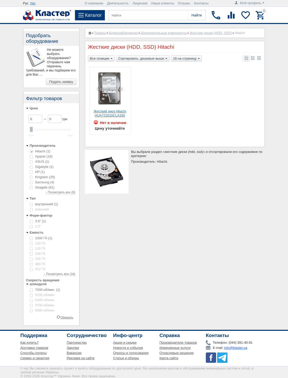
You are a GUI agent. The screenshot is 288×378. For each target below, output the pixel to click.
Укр (33, 3)
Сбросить (67, 317)
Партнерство (77, 342)
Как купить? (29, 342)
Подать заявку (61, 82)
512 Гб (37, 269)
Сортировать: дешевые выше (142, 58)
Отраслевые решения (176, 353)
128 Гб (37, 248)
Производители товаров (178, 342)
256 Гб (37, 259)
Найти (196, 15)
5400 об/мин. (42, 300)
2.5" (35, 226)
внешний (39, 209)
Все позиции (101, 58)
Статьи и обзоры (126, 358)
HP (37, 172)
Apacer (41, 156)
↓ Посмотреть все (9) (60, 192)
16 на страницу (186, 58)
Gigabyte (42, 167)
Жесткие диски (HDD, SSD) (211, 33)
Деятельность (118, 3)
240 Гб (37, 254)
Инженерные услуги (174, 348)
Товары (100, 33)
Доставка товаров (34, 348)
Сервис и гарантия (34, 358)
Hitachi (40, 151)
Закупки (73, 348)
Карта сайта (168, 358)
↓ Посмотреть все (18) (59, 274)
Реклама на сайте (81, 358)
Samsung (42, 182)
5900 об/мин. (42, 310)
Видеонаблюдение (123, 33)
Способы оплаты (33, 353)
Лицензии (139, 3)
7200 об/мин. (45, 290)
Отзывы (184, 3)
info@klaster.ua (235, 348)
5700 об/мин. (42, 305)
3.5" (38, 221)
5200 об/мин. (42, 295)
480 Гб (37, 264)
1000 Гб (41, 238)
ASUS (39, 161)
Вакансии (74, 353)
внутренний (44, 204)
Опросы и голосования (131, 353)
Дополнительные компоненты (164, 33)
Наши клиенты (162, 3)
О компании (94, 3)
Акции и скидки (125, 342)
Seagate (42, 187)
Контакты (201, 3)
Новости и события (128, 348)
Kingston (42, 177)
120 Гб (37, 243)
